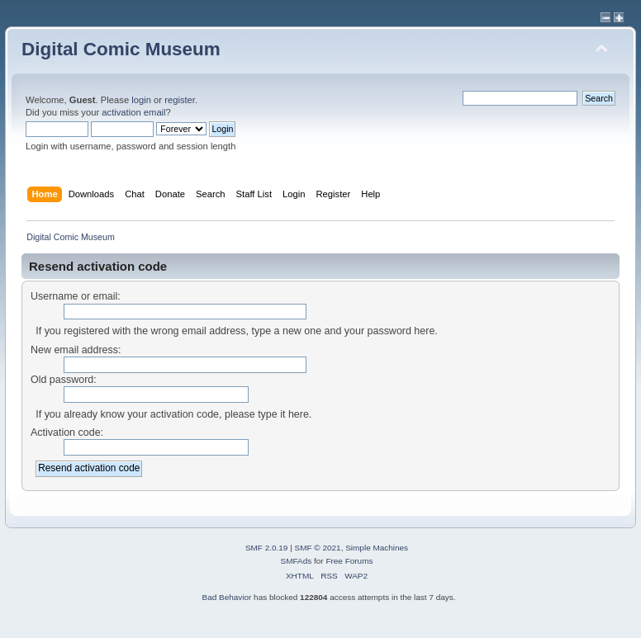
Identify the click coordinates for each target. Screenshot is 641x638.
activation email (133, 112)
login (141, 100)
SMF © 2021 (318, 547)
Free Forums (349, 560)
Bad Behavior (226, 597)
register (179, 100)
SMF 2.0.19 (266, 547)
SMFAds (296, 560)
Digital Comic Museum (121, 49)
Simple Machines (376, 547)
